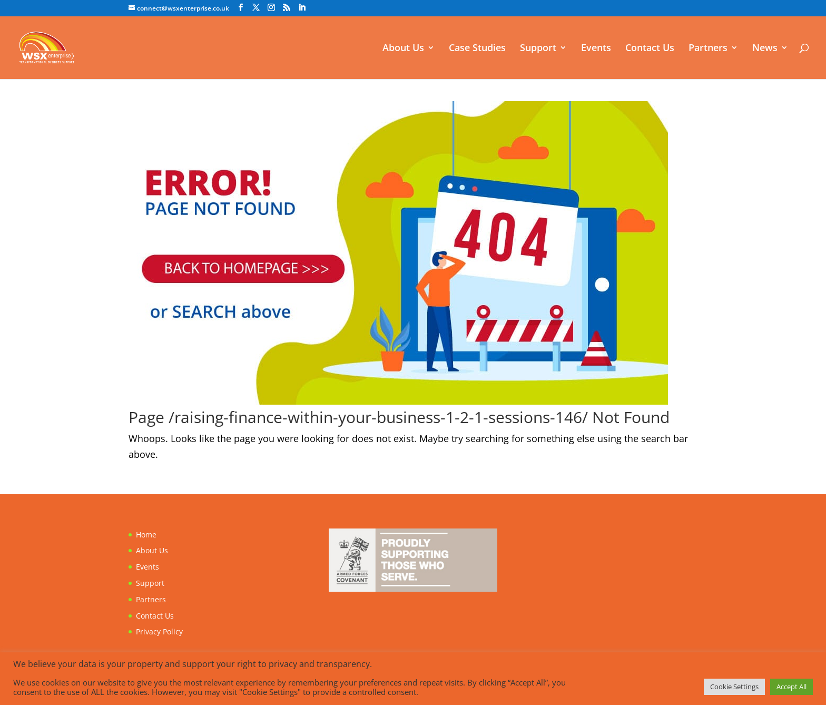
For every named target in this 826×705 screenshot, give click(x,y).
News (765, 49)
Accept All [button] (791, 686)
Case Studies (477, 49)
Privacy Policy (159, 631)
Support (538, 49)
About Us (403, 49)
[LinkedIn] (302, 8)
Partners (708, 49)
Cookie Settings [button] (734, 686)
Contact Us (649, 49)
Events (596, 49)
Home (146, 535)
